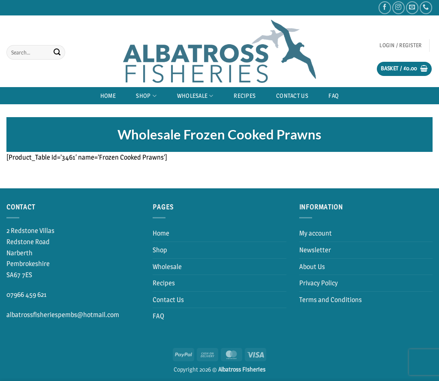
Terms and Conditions (330, 300)
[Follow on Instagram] (398, 7)
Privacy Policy (318, 283)
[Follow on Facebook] (385, 7)
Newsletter (315, 250)
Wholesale (195, 96)
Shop (146, 96)
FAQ (333, 95)
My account (315, 233)
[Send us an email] (412, 7)
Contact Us (292, 95)
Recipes (245, 95)
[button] (401, 45)
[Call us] (426, 7)
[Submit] (57, 52)
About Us (312, 267)
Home (108, 95)
